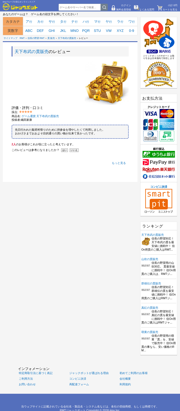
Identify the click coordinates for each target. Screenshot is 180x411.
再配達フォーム (79, 384)
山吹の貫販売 (149, 259)
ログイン (126, 5)
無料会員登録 (123, 9)
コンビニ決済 (159, 199)
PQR (86, 31)
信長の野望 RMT (36, 38)
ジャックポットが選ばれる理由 (89, 373)
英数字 (13, 31)
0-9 (131, 31)
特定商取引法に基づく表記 (36, 373)
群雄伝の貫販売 (151, 283)
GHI (52, 31)
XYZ (120, 31)
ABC (29, 31)
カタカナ (13, 21)
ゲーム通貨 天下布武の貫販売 (40, 116)
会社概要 (125, 378)
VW (109, 31)
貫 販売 (51, 38)
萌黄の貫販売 (149, 332)
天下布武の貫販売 (67, 38)
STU (97, 31)
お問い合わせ (27, 384)
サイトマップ (10, 38)
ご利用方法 (26, 378)
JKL (63, 31)
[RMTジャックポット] (20, 6)
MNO (74, 31)
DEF (40, 31)
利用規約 (125, 384)
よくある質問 (146, 9)
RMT (22, 38)
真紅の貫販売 (149, 307)
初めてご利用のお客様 (134, 373)
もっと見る (119, 162)
